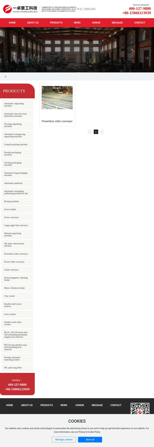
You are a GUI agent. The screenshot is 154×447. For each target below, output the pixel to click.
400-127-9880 (17, 384)
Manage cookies (64, 439)
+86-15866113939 (17, 389)
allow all (90, 439)
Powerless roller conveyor (57, 121)
